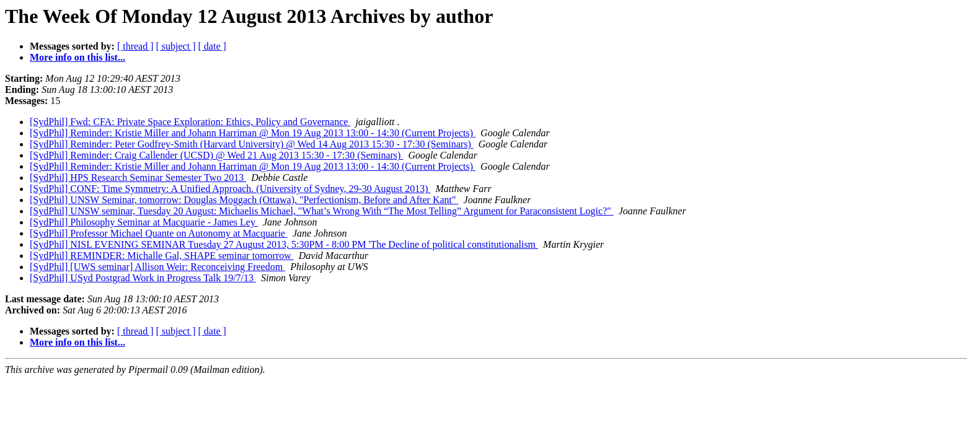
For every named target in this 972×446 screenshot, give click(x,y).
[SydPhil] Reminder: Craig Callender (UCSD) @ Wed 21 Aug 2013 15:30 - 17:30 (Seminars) (216, 155)
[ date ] (212, 46)
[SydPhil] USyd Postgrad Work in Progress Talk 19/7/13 (143, 278)
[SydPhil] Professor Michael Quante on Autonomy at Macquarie (159, 233)
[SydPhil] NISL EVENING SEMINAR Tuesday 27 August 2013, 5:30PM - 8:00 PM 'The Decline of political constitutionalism (284, 244)
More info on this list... (77, 57)
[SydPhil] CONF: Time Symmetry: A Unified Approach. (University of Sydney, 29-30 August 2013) (230, 188)
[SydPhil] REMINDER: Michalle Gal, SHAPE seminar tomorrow (162, 255)
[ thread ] (135, 46)
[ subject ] (176, 46)
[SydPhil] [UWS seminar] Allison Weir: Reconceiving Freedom (157, 266)
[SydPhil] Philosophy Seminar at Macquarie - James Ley (144, 222)
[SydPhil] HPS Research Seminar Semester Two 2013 (138, 177)
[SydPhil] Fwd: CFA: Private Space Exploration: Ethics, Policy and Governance (190, 121)
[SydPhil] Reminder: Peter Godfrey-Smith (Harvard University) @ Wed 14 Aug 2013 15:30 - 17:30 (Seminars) (252, 144)
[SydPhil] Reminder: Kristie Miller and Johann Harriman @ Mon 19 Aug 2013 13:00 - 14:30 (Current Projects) (252, 133)
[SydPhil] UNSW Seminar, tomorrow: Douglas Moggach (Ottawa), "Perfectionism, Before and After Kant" (244, 200)
